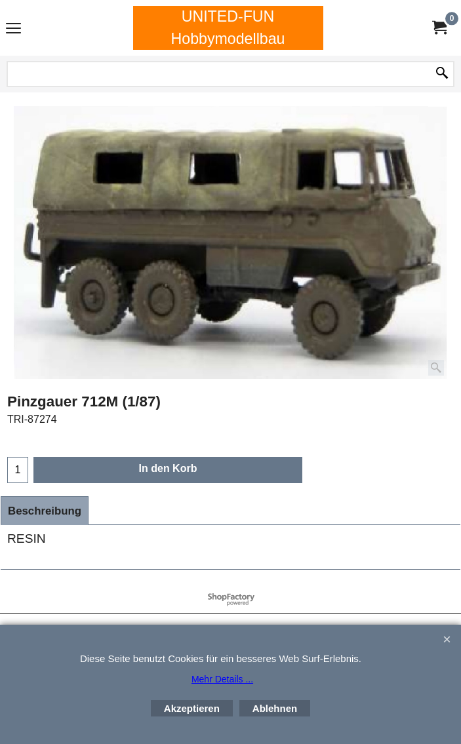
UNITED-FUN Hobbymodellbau (227, 27)
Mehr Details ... (222, 679)
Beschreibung (44, 511)
